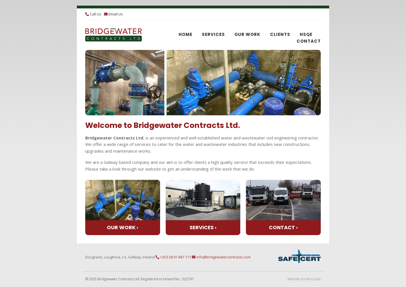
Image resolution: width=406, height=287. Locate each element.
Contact (309, 41)
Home (185, 34)
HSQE (306, 34)
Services (213, 34)
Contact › (283, 227)
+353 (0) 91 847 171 (173, 257)
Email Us (113, 14)
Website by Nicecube (304, 279)
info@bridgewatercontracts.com (221, 257)
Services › (203, 227)
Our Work (247, 34)
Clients (280, 34)
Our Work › (122, 227)
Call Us (93, 14)
